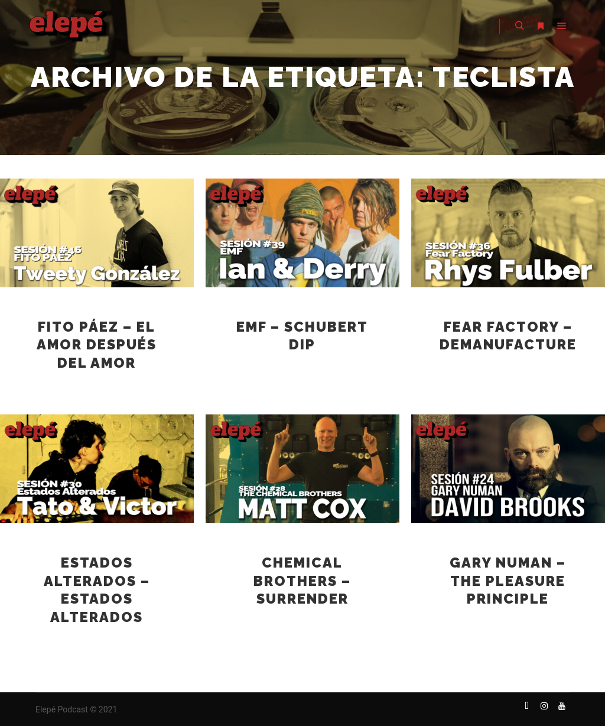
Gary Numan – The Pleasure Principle (508, 581)
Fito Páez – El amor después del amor (97, 345)
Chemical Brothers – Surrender (302, 581)
